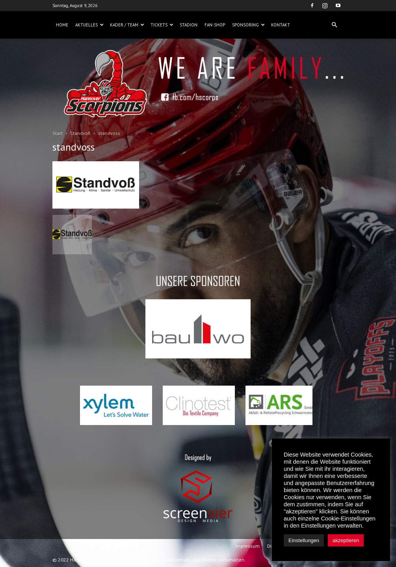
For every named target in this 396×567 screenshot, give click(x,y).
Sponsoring (248, 25)
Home (62, 25)
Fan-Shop (215, 25)
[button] (334, 24)
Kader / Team (127, 25)
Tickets (162, 25)
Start (57, 133)
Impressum (247, 546)
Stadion (188, 25)
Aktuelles (89, 25)
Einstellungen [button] (303, 540)
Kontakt (280, 25)
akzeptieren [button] (346, 540)
